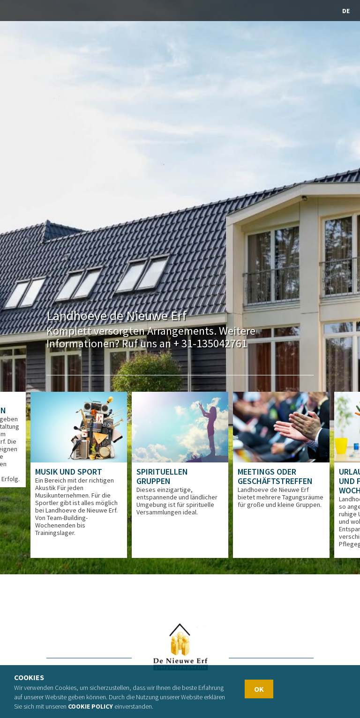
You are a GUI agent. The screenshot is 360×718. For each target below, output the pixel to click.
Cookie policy (90, 706)
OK (259, 689)
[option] (78, 475)
